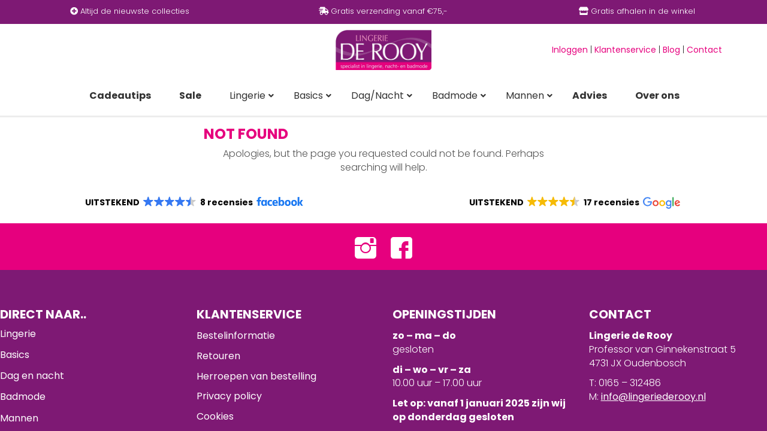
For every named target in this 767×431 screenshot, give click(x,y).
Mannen (19, 418)
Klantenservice (625, 50)
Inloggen (570, 50)
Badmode (23, 396)
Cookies (215, 416)
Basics (14, 355)
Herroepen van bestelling (256, 376)
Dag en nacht (32, 376)
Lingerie (18, 334)
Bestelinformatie (236, 335)
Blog (671, 50)
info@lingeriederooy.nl (653, 396)
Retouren (218, 356)
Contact (704, 50)
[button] (193, 202)
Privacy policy (229, 396)
